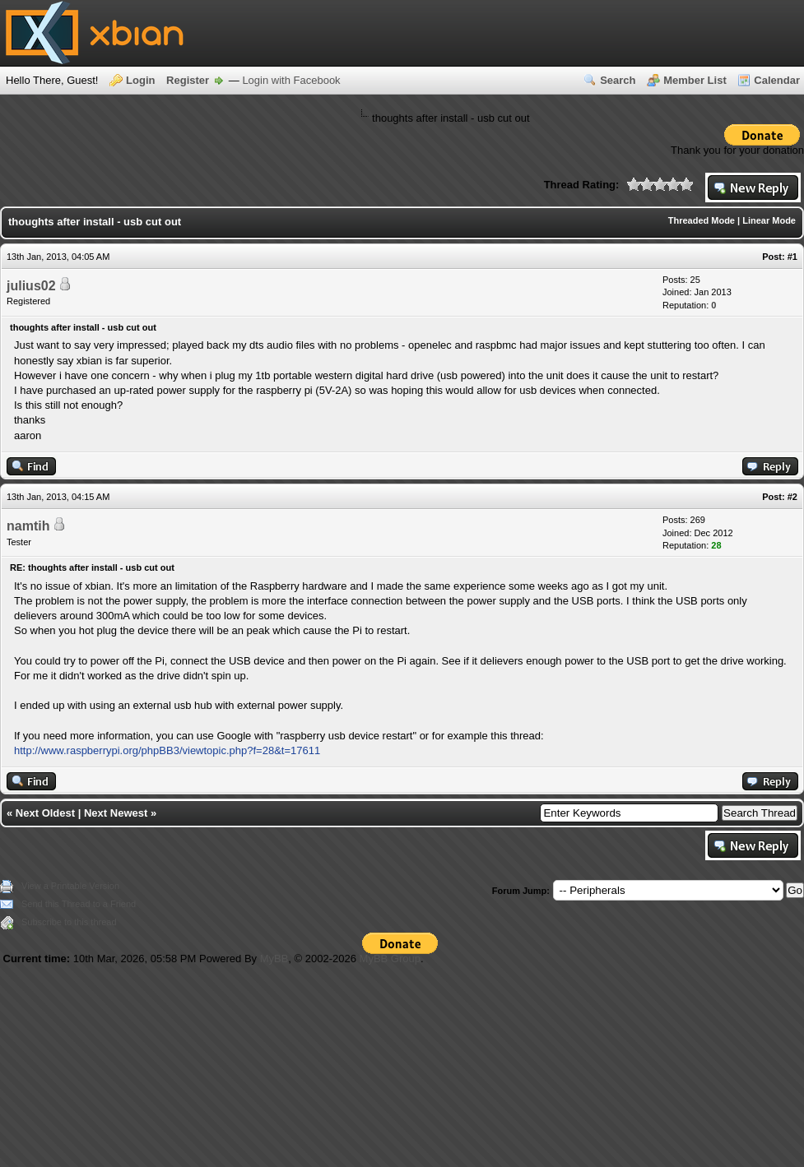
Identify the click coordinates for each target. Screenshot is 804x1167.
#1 (792, 257)
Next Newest (115, 813)
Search (617, 80)
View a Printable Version (70, 886)
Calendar (777, 80)
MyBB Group (390, 958)
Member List (695, 80)
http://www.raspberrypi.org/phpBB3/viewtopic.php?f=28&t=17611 (167, 750)
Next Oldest (45, 813)
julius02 (31, 286)
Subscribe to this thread (69, 922)
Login (140, 80)
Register (187, 80)
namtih (28, 526)
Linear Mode (769, 220)
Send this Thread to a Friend (78, 904)
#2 (792, 497)
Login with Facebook (291, 80)
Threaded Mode (701, 220)
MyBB (274, 958)
